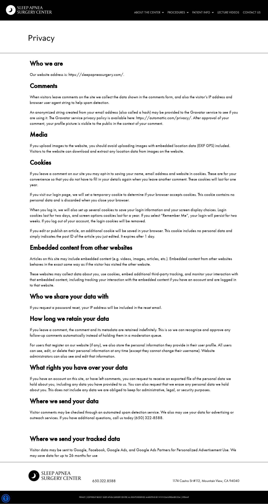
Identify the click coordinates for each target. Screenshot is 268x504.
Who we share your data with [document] (69, 296)
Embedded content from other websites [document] (81, 247)
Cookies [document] (40, 162)
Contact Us (252, 12)
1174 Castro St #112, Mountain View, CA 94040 (205, 480)
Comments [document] (43, 86)
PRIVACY (82, 497)
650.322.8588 (104, 480)
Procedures (178, 12)
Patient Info (203, 12)
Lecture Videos (228, 12)
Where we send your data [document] (64, 401)
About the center (149, 12)
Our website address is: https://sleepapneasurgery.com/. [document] (77, 74)
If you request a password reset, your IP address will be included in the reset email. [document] (96, 307)
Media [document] (38, 134)
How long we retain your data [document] (69, 318)
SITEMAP (185, 497)
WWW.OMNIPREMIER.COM (169, 497)
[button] (149, 12)
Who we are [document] (46, 63)
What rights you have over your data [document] (78, 367)
